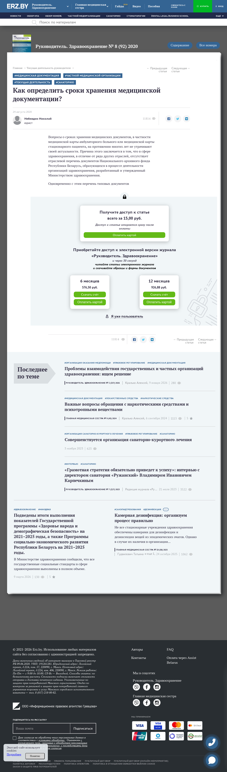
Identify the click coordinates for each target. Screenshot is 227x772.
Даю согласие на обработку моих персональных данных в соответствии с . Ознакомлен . (52, 743)
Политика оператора (76, 764)
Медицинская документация (37, 75)
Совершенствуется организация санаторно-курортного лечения (128, 439)
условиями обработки (51, 740)
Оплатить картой (89, 302)
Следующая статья (179, 70)
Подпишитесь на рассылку (30, 720)
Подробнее (14, 754)
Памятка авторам (24, 764)
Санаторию (113, 16)
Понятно (35, 756)
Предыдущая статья (158, 70)
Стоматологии (136, 16)
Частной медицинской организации (93, 75)
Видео (136, 6)
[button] (168, 118)
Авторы (137, 649)
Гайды (119, 6)
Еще (218, 16)
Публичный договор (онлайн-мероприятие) (141, 761)
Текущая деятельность (33, 82)
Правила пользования (67, 761)
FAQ (170, 649)
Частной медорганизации (84, 16)
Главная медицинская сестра (90, 6)
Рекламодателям (49, 764)
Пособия (154, 6)
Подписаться (83, 728)
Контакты (138, 658)
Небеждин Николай (38, 118)
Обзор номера (53, 16)
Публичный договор (97, 761)
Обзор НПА (33, 16)
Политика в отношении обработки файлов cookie (124, 764)
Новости (15, 16)
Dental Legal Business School (170, 16)
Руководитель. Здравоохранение (44, 6)
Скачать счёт (90, 294)
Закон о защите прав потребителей (35, 767)
